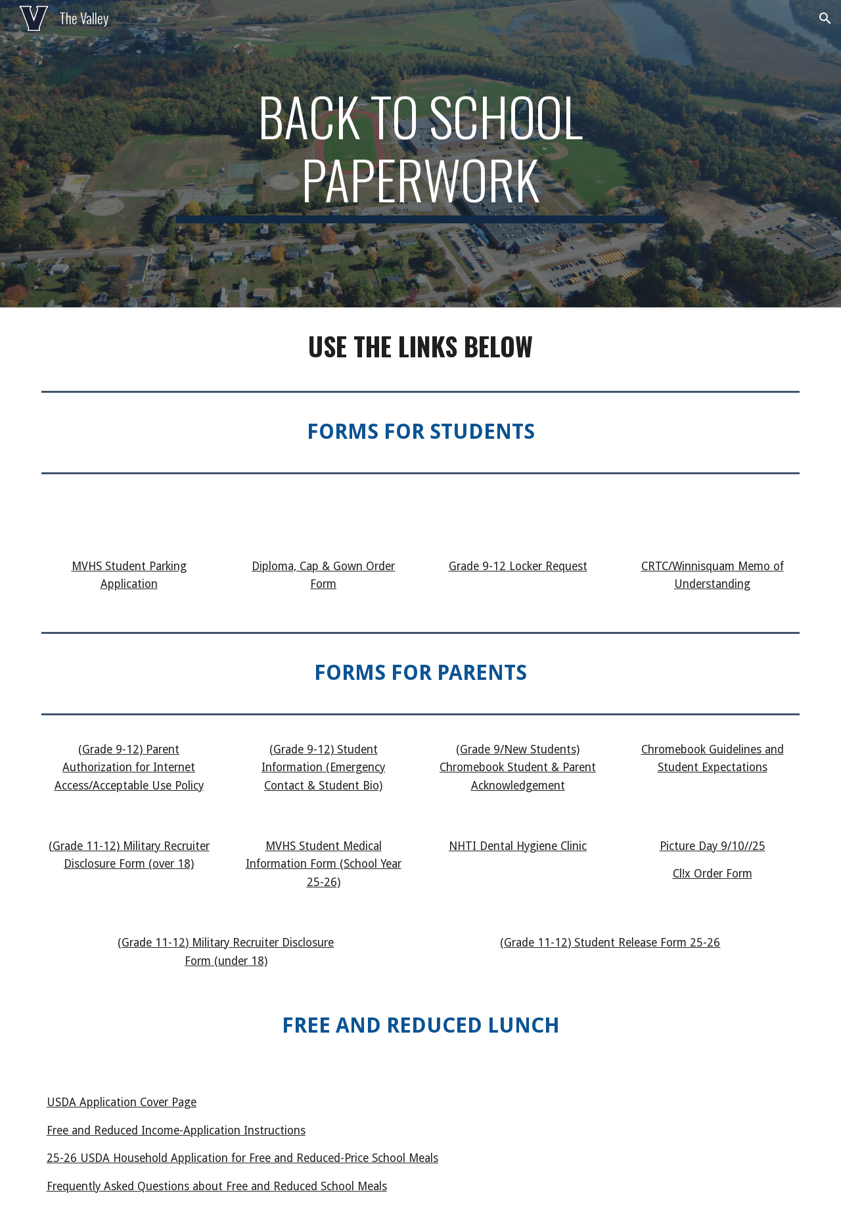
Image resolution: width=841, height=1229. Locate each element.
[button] (825, 18)
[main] (420, 154)
